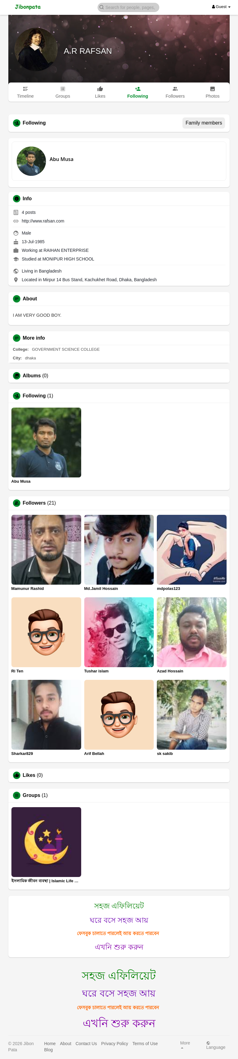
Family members (204, 122)
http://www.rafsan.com (43, 220)
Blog (48, 1049)
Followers (34, 503)
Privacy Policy (114, 1043)
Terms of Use (145, 1043)
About (65, 1043)
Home (50, 1043)
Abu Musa (61, 159)
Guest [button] (221, 6)
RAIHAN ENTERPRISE (66, 250)
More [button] (185, 1044)
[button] (128, 7)
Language (215, 1045)
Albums (32, 375)
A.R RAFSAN (88, 51)
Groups (31, 795)
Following (34, 395)
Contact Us (86, 1043)
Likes (29, 775)
